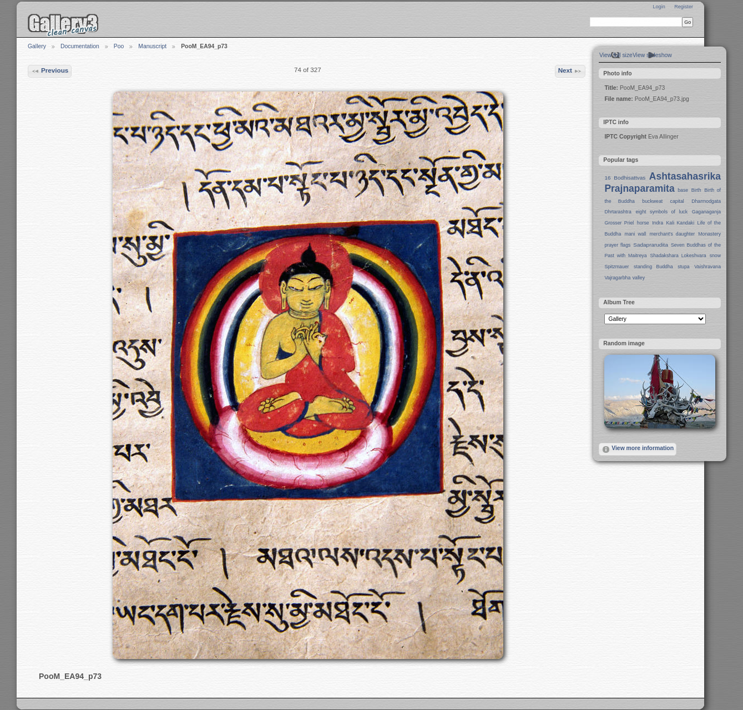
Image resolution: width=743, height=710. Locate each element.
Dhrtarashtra (617, 211)
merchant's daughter (672, 234)
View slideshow (652, 55)
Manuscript (152, 46)
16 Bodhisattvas (624, 178)
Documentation (79, 46)
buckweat (652, 201)
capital (677, 201)
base (683, 190)
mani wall (635, 234)
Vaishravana (707, 266)
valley (639, 277)
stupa (683, 266)
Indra (657, 223)
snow (715, 255)
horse (643, 223)
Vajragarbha (617, 277)
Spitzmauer (616, 266)
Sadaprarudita (650, 245)
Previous (50, 71)
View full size (616, 55)
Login (659, 6)
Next (570, 71)
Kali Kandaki (680, 223)
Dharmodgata (706, 201)
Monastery (709, 234)
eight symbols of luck (662, 211)
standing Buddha (653, 266)
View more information (638, 449)
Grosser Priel (619, 223)
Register (683, 6)
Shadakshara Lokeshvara (678, 255)
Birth (696, 190)
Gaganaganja (706, 211)
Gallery (37, 46)
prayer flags (617, 245)
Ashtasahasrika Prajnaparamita (662, 182)
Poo (119, 46)
